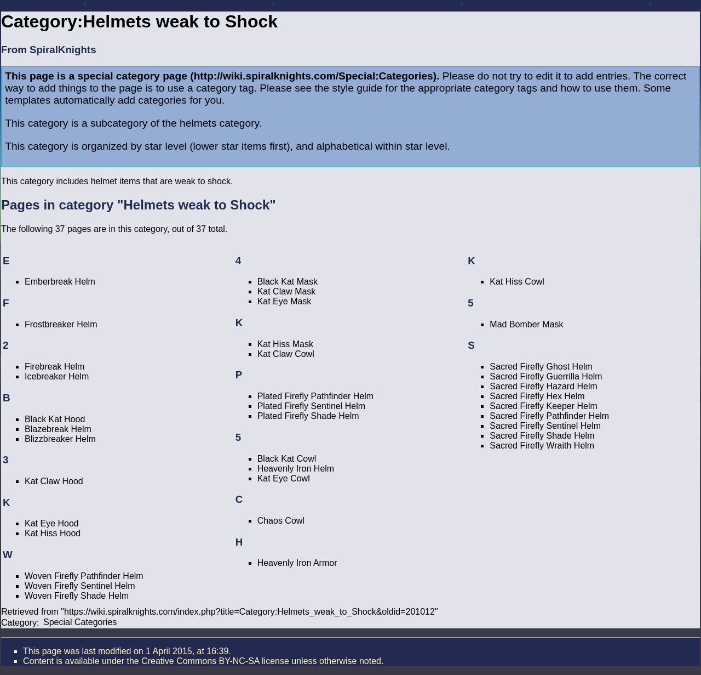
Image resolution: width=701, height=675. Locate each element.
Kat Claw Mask (286, 291)
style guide (357, 88)
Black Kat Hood (55, 419)
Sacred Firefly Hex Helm (537, 396)
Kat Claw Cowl (285, 354)
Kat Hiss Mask (285, 344)
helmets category (219, 123)
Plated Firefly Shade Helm (308, 416)
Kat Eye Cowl (283, 478)
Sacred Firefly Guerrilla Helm (546, 376)
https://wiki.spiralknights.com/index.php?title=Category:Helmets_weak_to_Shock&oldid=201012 (249, 611)
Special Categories (80, 622)
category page (151, 76)
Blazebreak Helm (58, 429)
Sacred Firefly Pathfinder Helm (549, 416)
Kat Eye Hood (52, 523)
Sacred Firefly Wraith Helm (542, 445)
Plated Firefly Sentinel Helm (311, 406)
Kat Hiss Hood (53, 533)
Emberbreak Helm (60, 281)
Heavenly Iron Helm (296, 468)
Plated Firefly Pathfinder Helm (315, 396)
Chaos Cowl (280, 520)
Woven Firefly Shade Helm (77, 595)
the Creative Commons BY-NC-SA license (208, 661)
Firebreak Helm (54, 366)
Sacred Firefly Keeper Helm (543, 406)
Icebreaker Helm (57, 376)
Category (19, 622)
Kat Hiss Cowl (517, 281)
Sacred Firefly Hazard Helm (543, 386)
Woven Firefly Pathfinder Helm (84, 576)
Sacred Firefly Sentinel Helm (545, 425)
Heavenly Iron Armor (297, 563)
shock (219, 181)
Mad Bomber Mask (526, 324)
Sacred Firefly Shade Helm (542, 435)
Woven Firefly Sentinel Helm (80, 586)
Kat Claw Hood (54, 481)
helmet (104, 181)
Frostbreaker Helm (61, 324)
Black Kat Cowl (287, 458)
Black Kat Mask (287, 281)
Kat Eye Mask (284, 301)
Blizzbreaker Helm (60, 439)
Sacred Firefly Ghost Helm (541, 366)
